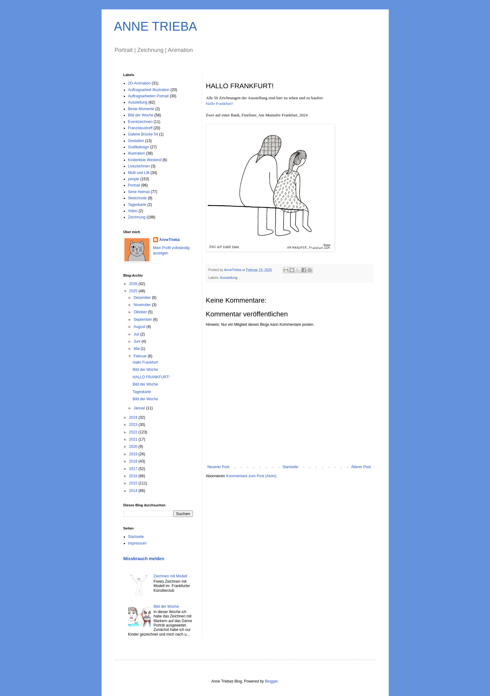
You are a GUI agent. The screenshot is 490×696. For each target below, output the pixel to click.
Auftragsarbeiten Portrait (148, 96)
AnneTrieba (169, 240)
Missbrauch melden (143, 558)
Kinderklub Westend (145, 160)
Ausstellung (229, 277)
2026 (133, 284)
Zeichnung (137, 217)
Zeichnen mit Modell (170, 576)
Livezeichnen (139, 166)
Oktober (140, 312)
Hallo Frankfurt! (219, 103)
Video (133, 211)
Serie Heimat (139, 192)
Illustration (136, 153)
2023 (133, 424)
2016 (133, 476)
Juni (137, 341)
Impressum (137, 543)
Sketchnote (137, 198)
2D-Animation (139, 83)
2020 (133, 446)
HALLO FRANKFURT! (150, 377)
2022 (133, 432)
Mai (137, 348)
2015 (133, 483)
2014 (133, 491)
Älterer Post (361, 467)
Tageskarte (137, 204)
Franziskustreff (140, 128)
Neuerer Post (219, 467)
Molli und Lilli (139, 173)
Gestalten (136, 141)
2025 (133, 291)
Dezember (142, 297)
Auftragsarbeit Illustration (149, 90)
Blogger (271, 681)
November (142, 305)
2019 (133, 454)
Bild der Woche (140, 115)
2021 (133, 439)
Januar (139, 408)
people (133, 179)
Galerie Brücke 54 (143, 134)
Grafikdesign (138, 147)
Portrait (134, 185)
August (139, 327)
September (143, 319)
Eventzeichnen (140, 122)
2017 (133, 469)
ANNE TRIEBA (155, 26)
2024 (133, 417)
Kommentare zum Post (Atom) (251, 476)
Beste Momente (141, 109)
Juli (136, 334)
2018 (133, 461)
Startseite (290, 467)
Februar (140, 356)
